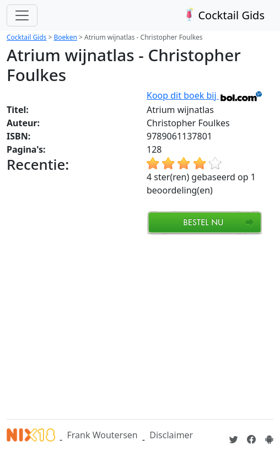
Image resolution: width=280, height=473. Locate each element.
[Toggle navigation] (22, 15)
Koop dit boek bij (205, 95)
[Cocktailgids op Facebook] (251, 439)
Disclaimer (171, 435)
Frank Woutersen (102, 435)
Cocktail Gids (223, 15)
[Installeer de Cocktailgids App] (269, 439)
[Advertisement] (143, 325)
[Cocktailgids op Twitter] (233, 439)
